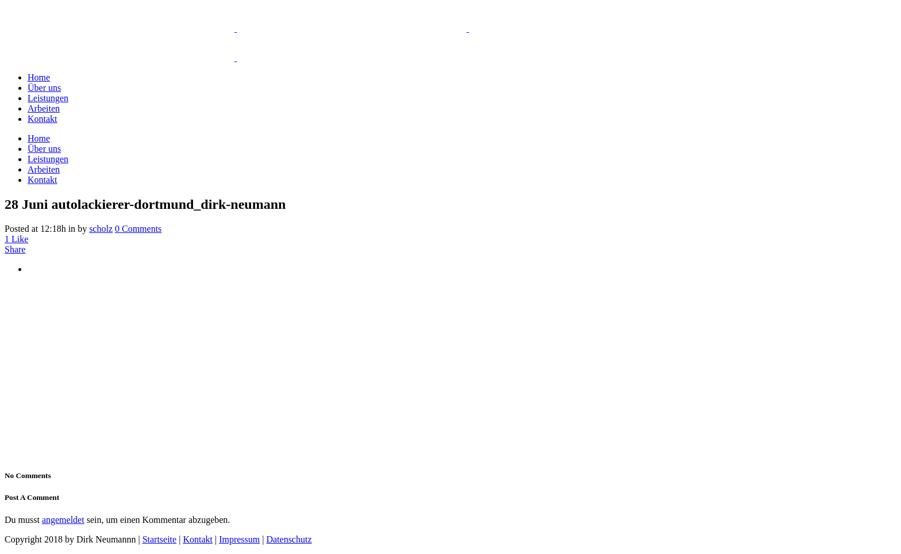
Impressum (239, 539)
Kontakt (198, 539)
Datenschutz (288, 539)
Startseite (160, 539)
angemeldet (63, 520)
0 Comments (138, 229)
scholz (101, 229)
